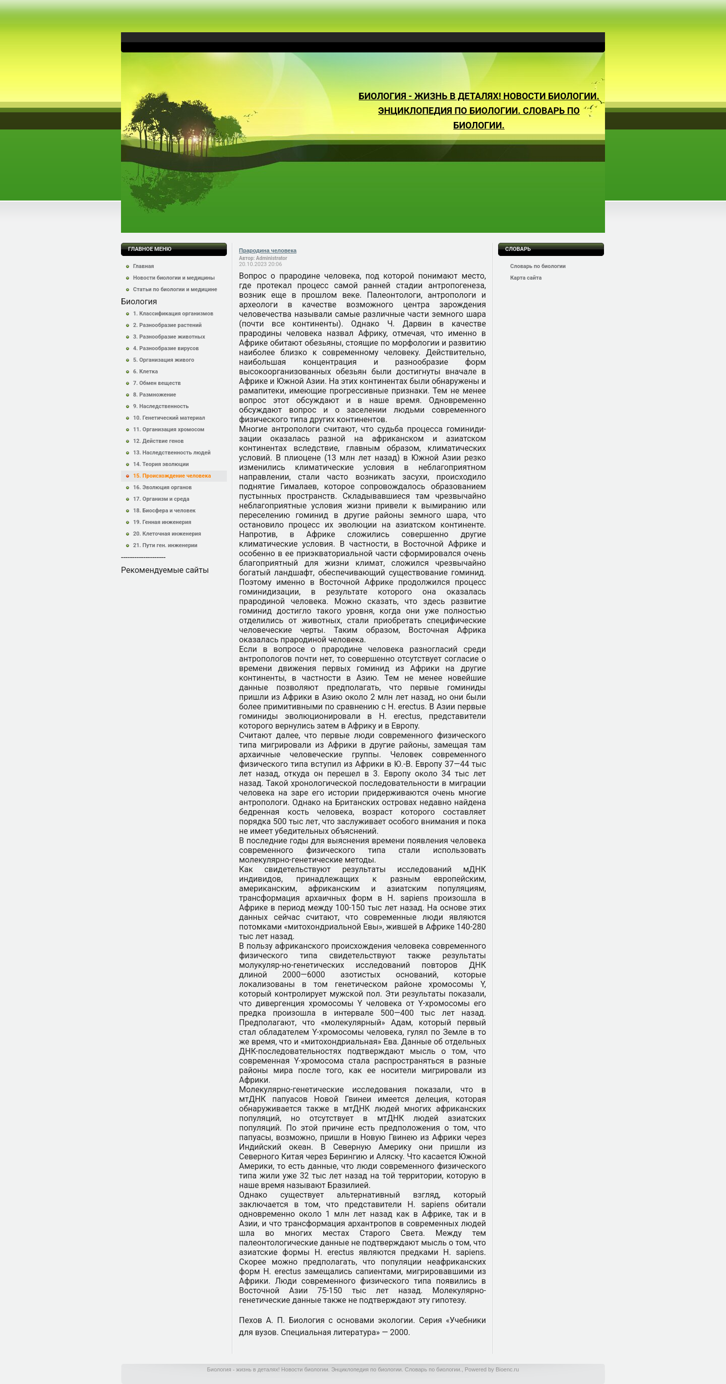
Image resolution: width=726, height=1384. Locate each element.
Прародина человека (267, 250)
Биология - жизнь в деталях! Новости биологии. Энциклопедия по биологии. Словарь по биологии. (478, 110)
